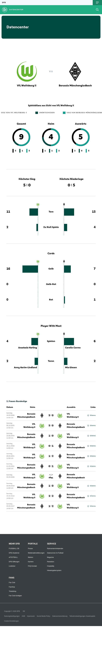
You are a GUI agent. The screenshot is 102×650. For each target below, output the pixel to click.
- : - (51, 476)
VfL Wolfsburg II (73, 415)
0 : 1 (51, 446)
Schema (91, 415)
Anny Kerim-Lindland (25, 367)
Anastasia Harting (27, 348)
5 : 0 (51, 415)
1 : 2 (51, 456)
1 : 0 (51, 435)
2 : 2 (51, 496)
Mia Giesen (71, 367)
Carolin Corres (73, 348)
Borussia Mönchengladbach (26, 415)
